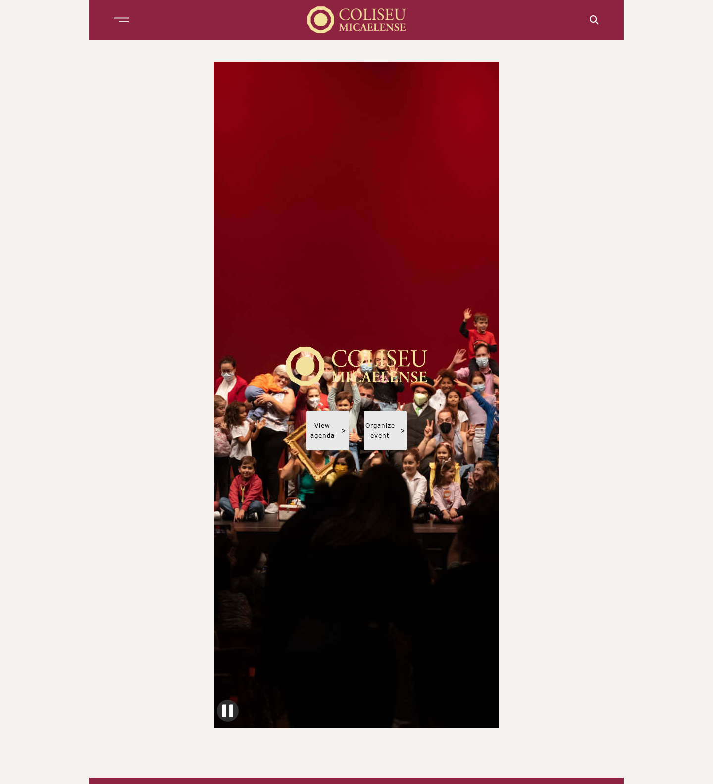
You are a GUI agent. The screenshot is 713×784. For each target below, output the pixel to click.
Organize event (385, 430)
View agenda (328, 430)
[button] (121, 19)
